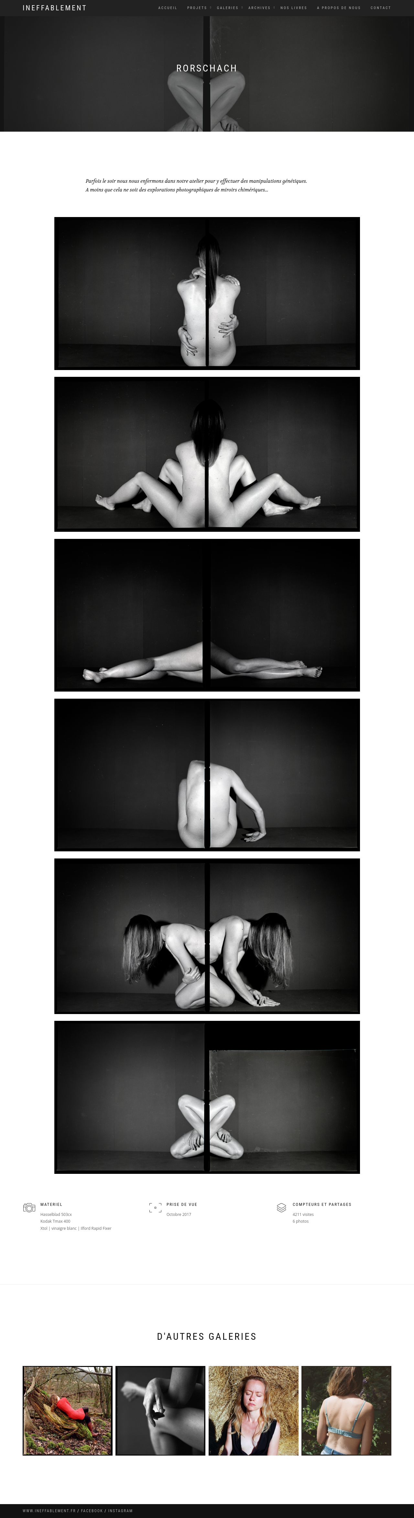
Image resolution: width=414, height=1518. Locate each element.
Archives (259, 8)
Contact (381, 8)
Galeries (228, 8)
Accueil (168, 8)
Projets (197, 8)
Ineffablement (55, 8)
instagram (120, 1511)
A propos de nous (339, 8)
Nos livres (293, 8)
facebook (92, 1511)
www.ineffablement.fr (49, 1511)
